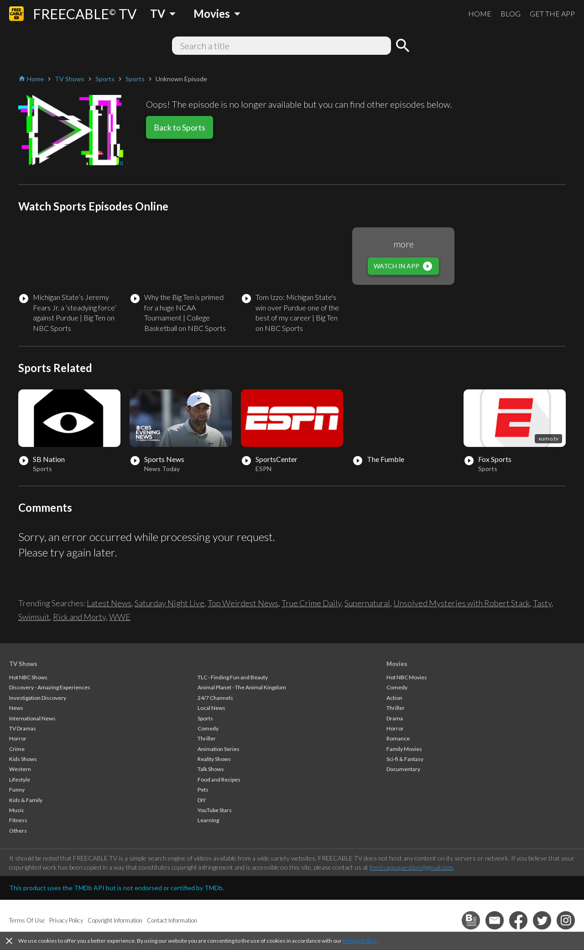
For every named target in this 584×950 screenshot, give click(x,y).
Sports (205, 718)
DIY (202, 800)
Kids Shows (23, 759)
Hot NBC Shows (28, 677)
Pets (203, 789)
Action (394, 697)
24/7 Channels (215, 697)
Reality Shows (214, 759)
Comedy (208, 728)
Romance (398, 738)
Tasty (542, 603)
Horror (17, 738)
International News (32, 718)
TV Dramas (22, 728)
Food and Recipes (219, 779)
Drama (394, 718)
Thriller (207, 738)
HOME (479, 13)
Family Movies (404, 748)
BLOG (511, 13)
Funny (17, 789)
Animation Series (219, 748)
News (16, 707)
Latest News (109, 603)
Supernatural (367, 603)
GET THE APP (552, 13)
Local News (211, 707)
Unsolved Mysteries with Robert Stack (461, 603)
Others (18, 830)
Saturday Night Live (169, 603)
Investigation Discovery (37, 697)
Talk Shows (211, 769)
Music (16, 810)
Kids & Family (25, 800)
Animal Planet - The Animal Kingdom (242, 687)
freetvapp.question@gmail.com (411, 867)
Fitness (18, 820)
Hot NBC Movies (406, 677)
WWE (119, 617)
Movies (396, 663)
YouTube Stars (215, 810)
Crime (17, 748)
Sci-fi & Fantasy (404, 759)
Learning (208, 820)
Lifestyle (19, 779)
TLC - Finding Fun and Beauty (233, 677)
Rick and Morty (79, 617)
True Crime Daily (311, 603)
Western (20, 769)
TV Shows (23, 663)
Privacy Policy (359, 940)
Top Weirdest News (243, 603)
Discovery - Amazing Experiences (49, 687)
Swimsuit (34, 617)
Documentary (403, 769)
